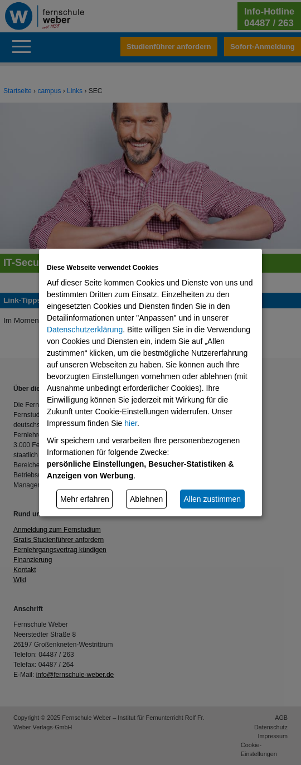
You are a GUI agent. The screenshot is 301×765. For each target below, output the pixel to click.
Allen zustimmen (212, 498)
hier (130, 423)
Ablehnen (146, 498)
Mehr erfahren (84, 498)
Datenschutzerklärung (85, 329)
